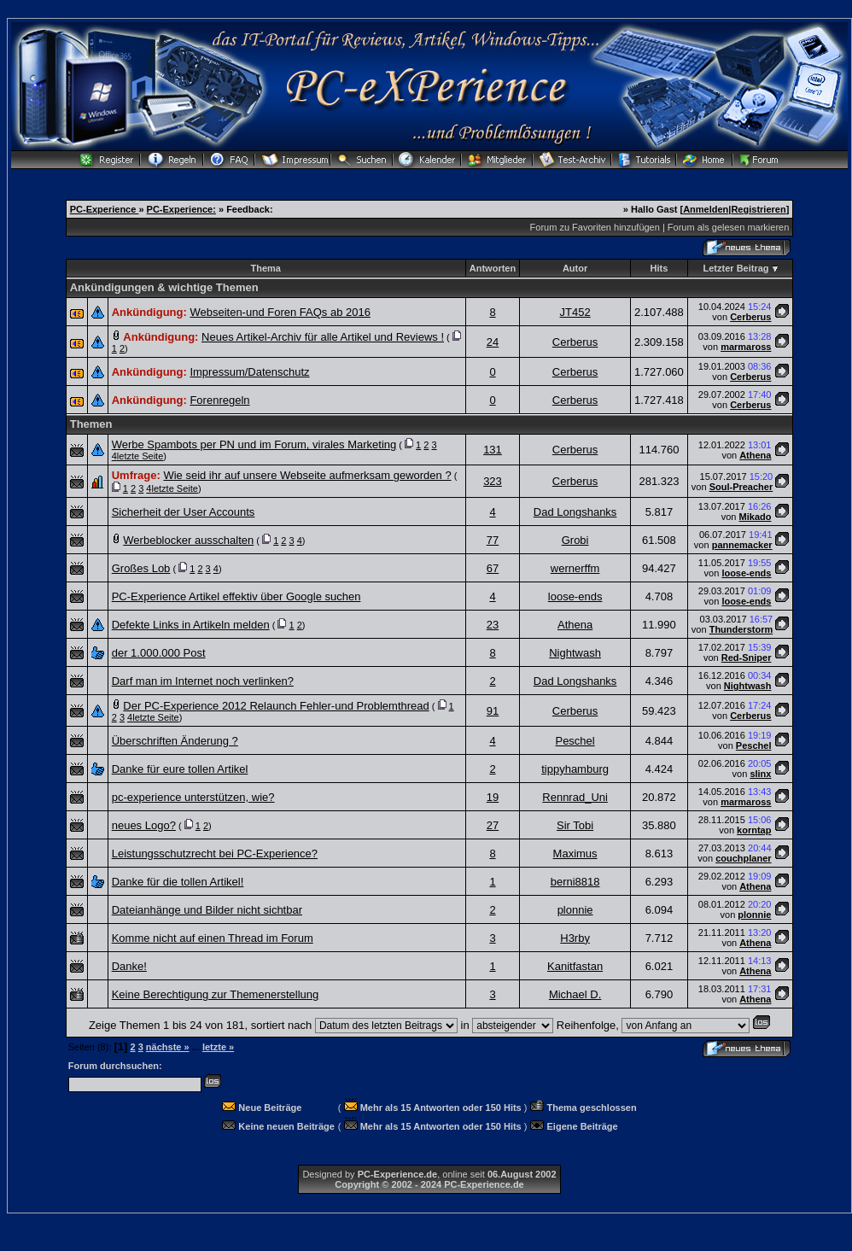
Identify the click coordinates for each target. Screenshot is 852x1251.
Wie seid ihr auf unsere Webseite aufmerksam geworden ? (307, 475)
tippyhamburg (575, 769)
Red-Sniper (746, 657)
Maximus (575, 853)
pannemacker (742, 545)
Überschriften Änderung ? (175, 740)
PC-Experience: (181, 209)
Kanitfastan (575, 966)
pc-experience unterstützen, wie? (193, 797)
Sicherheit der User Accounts (183, 512)
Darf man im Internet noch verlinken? (203, 681)
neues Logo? (144, 825)
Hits (659, 268)
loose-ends (746, 573)
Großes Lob (141, 568)
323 (492, 481)
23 (493, 624)
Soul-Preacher (741, 487)
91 (493, 710)
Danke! (129, 966)
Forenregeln (219, 400)
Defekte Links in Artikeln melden (191, 624)
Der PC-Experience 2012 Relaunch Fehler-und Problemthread (276, 705)
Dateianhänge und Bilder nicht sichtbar (207, 909)
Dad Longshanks (575, 512)
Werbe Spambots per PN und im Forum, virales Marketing (254, 444)
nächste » (168, 1047)
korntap (754, 830)
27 (493, 825)
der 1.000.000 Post (159, 652)
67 (493, 568)
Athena (755, 455)
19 (493, 797)
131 (492, 449)
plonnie (575, 909)
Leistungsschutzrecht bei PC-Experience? (215, 853)
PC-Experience (104, 209)
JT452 (575, 312)
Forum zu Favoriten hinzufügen (595, 227)
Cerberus (750, 317)
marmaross (746, 347)
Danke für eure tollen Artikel (180, 769)
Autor (575, 268)
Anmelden (705, 209)
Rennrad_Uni (575, 797)
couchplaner (743, 858)
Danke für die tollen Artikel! (178, 881)
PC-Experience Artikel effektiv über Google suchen (236, 596)
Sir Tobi (575, 825)
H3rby (575, 938)
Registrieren (758, 209)
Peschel (574, 740)
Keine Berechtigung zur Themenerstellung (215, 994)
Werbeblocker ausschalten (188, 540)
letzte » (218, 1047)
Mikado (755, 517)
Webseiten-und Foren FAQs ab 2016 (280, 312)
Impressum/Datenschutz (249, 371)
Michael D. (575, 994)
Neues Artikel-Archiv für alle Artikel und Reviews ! (322, 336)
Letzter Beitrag (736, 268)
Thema (266, 268)
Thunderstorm (741, 629)
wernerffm (575, 568)
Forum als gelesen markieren (728, 227)
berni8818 (575, 881)
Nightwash (575, 652)
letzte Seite (140, 456)
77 (493, 540)
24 (493, 342)
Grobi (575, 540)
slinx (760, 774)
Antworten (493, 268)
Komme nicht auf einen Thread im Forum (212, 938)
